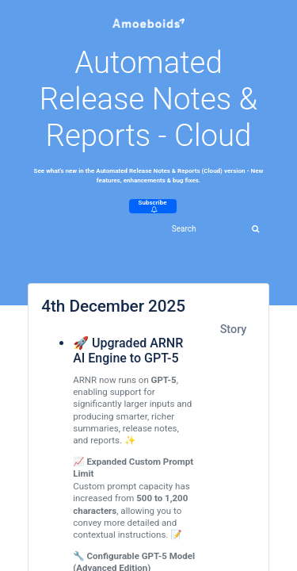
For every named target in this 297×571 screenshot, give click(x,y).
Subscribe (153, 206)
